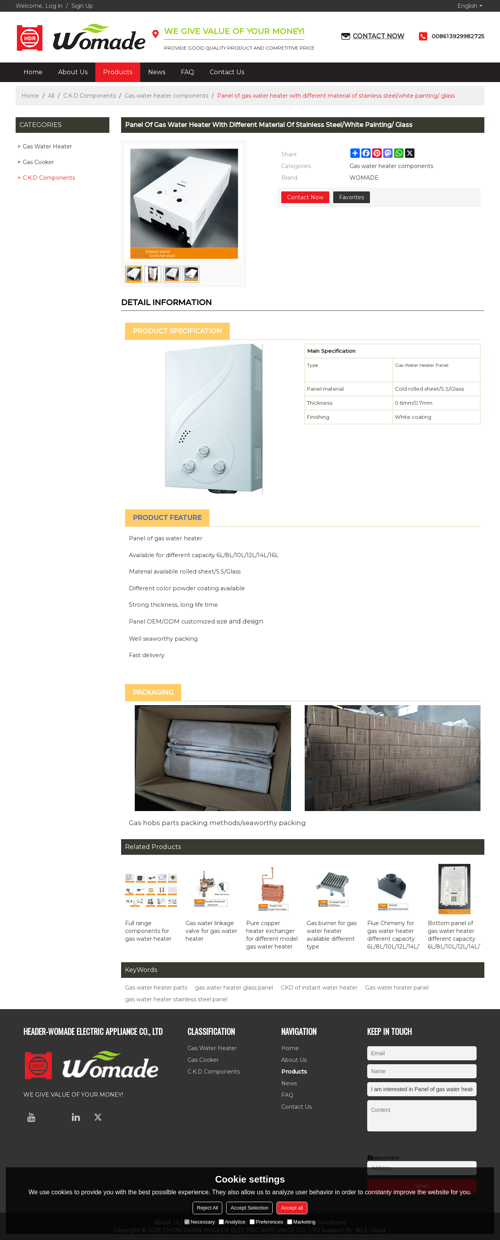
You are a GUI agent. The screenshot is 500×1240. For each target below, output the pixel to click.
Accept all (292, 1208)
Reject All (207, 1208)
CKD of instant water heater (319, 987)
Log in (53, 5)
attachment (383, 1158)
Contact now (378, 36)
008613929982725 (458, 36)
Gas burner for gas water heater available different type (332, 935)
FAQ (187, 72)
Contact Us (227, 72)
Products (117, 72)
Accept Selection (249, 1208)
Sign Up (82, 5)
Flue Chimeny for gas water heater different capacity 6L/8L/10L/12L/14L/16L (393, 935)
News (156, 72)
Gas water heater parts (156, 987)
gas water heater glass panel (234, 987)
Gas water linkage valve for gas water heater (211, 931)
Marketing (301, 1222)
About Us (73, 72)
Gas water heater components (166, 95)
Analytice (232, 1222)
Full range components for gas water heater (148, 931)
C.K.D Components (89, 95)
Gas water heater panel (397, 987)
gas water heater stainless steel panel (176, 999)
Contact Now (305, 197)
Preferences (266, 1222)
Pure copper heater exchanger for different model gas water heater (272, 935)
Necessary (199, 1222)
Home (33, 72)
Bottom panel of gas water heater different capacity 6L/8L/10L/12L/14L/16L (454, 935)
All (51, 95)
